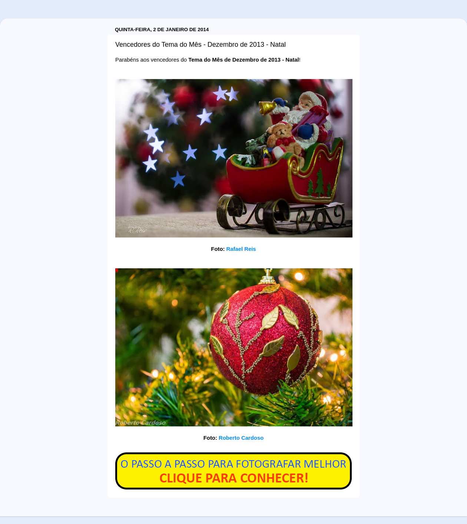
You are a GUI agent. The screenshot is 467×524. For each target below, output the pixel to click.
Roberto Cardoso (241, 438)
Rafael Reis (241, 249)
